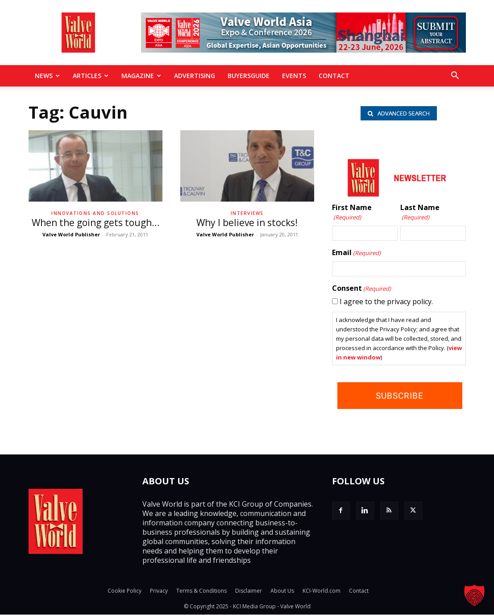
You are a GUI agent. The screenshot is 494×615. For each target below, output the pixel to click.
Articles (90, 75)
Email (356, 253)
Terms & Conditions (201, 591)
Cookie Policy (124, 591)
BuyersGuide (249, 75)
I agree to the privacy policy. (386, 301)
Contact (334, 75)
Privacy (159, 591)
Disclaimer (248, 591)
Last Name (420, 212)
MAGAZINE (141, 75)
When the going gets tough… (95, 222)
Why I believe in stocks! (247, 222)
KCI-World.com (321, 591)
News (47, 75)
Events (294, 75)
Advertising (194, 75)
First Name (352, 212)
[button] (455, 76)
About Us (282, 591)
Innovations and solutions (95, 213)
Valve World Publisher (71, 234)
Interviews (247, 213)
